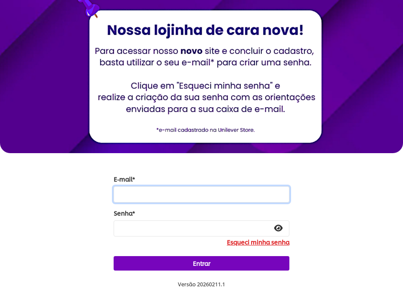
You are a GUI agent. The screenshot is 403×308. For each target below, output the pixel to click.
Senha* (124, 213)
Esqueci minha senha (258, 242)
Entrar (201, 263)
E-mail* (124, 179)
